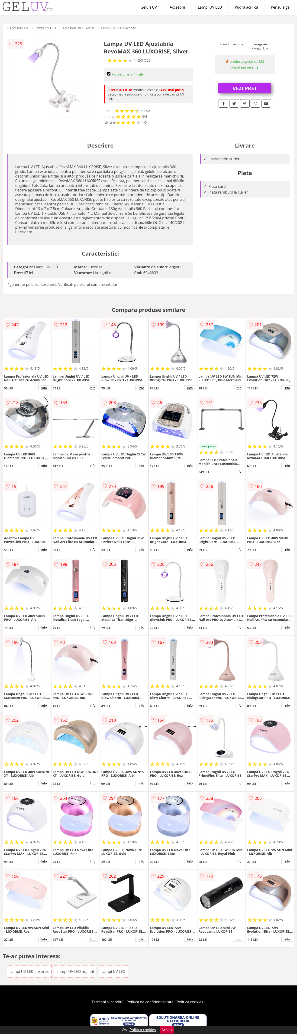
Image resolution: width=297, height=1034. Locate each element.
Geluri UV (149, 7)
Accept (167, 1029)
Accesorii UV (19, 28)
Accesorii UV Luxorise (78, 28)
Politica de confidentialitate (150, 1001)
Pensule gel (281, 7)
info (44, 388)
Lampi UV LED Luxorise (118, 28)
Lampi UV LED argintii (75, 971)
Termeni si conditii (107, 1001)
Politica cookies (190, 1001)
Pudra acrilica (246, 7)
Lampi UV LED (210, 7)
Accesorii (177, 7)
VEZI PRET (244, 88)
